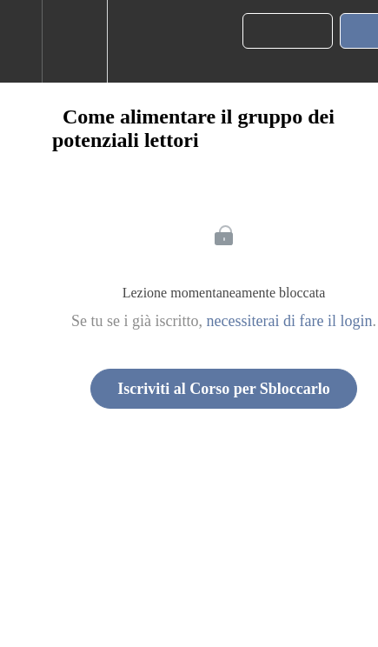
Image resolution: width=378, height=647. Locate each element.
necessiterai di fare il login (290, 321)
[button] (21, 41)
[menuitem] (74, 41)
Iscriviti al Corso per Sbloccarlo (223, 388)
